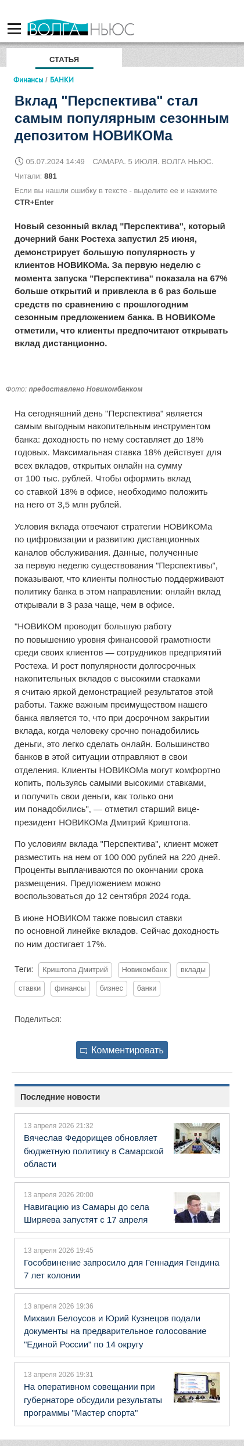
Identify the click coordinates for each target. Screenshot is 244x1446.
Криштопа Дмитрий (75, 970)
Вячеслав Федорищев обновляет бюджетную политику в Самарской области (94, 1151)
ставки (30, 988)
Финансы (28, 79)
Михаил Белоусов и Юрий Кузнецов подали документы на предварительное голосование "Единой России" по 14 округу (115, 1331)
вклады (193, 970)
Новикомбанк (144, 970)
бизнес (111, 988)
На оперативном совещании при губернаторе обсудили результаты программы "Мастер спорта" (93, 1400)
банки (146, 988)
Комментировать (122, 1050)
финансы (70, 988)
